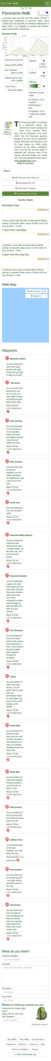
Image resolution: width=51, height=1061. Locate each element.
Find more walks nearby (25, 194)
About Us (22, 1044)
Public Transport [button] (34, 291)
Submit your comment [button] (39, 1025)
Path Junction (13, 421)
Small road (12, 502)
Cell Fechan (12, 905)
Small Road (12, 726)
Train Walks (24, 1039)
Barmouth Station (15, 359)
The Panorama (14, 630)
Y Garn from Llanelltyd (14, 230)
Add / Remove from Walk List (25, 178)
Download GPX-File (25, 183)
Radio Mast (12, 772)
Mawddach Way (10, 205)
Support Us (11, 1044)
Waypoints (36, 296)
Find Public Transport (25, 188)
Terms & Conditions (20, 1049)
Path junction (13, 807)
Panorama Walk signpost (18, 535)
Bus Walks (12, 1039)
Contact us (33, 1044)
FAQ (43, 1044)
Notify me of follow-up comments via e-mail (23, 1005)
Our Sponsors (37, 1039)
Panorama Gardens (16, 576)
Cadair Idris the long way (15, 254)
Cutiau (10, 677)
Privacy (35, 1049)
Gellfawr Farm (13, 840)
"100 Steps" (13, 383)
